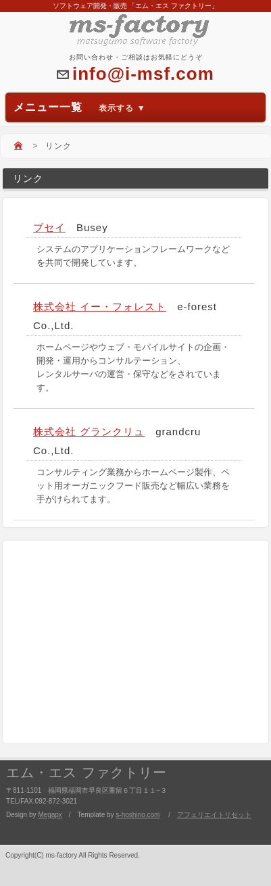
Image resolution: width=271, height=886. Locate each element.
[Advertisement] (134, 642)
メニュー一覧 (80, 107)
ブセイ (49, 227)
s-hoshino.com (137, 814)
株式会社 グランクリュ (89, 431)
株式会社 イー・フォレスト (99, 306)
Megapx (50, 814)
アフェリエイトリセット (214, 814)
